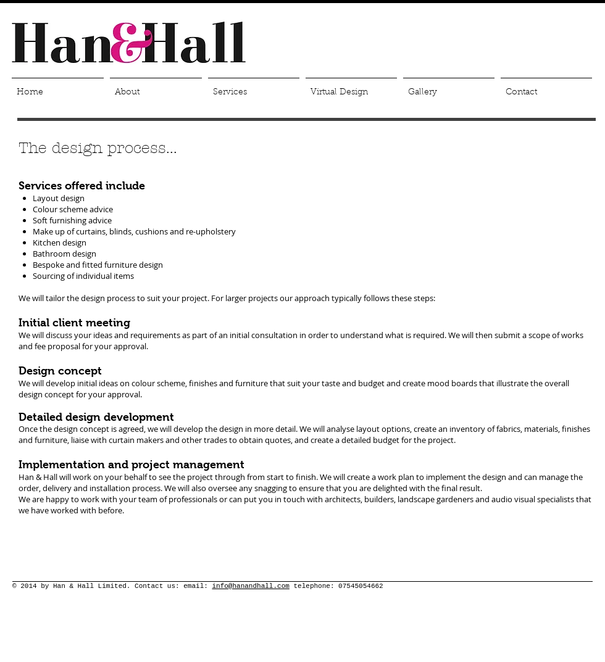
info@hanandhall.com (250, 586)
